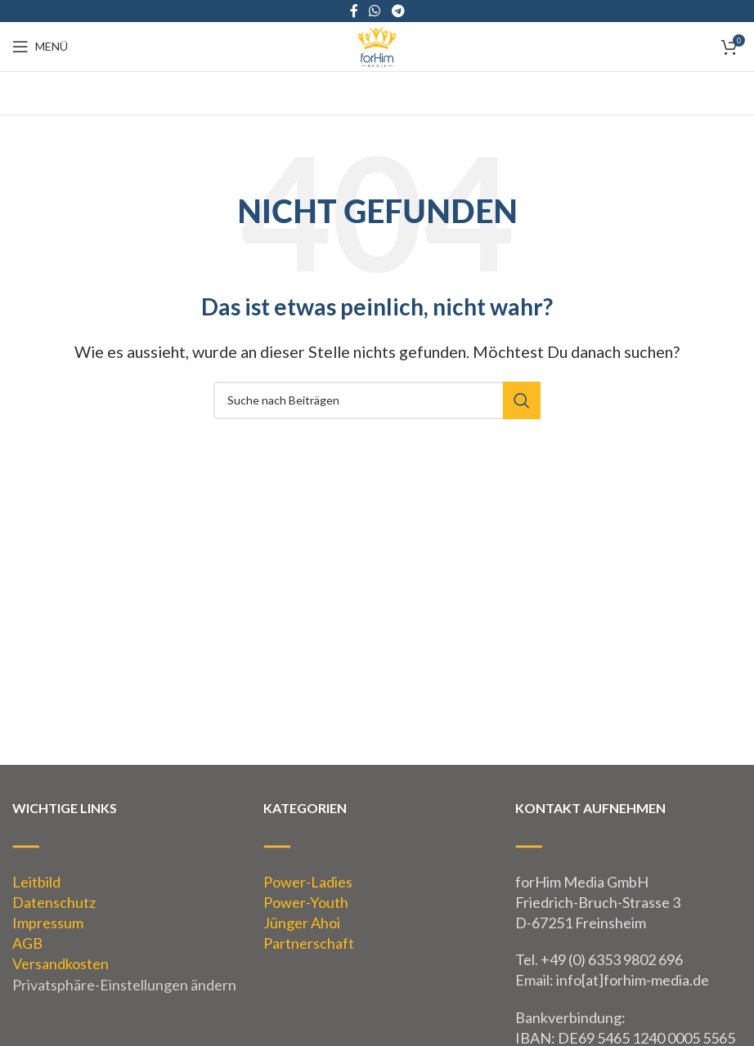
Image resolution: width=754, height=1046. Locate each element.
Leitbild (36, 882)
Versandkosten (60, 963)
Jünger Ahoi (301, 923)
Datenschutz (54, 902)
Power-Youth (305, 902)
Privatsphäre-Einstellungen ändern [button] (124, 985)
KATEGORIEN (305, 808)
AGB (27, 943)
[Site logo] (377, 45)
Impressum (47, 923)
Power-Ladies (307, 882)
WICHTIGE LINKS (64, 808)
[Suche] (377, 400)
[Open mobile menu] (40, 46)
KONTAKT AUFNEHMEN (590, 808)
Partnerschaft (308, 943)
